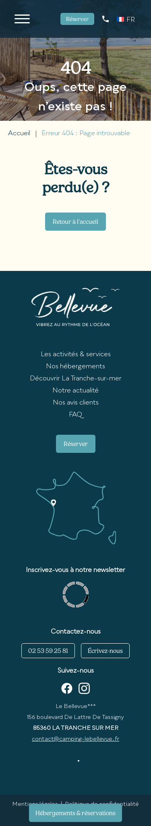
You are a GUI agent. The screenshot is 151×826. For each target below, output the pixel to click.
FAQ (75, 415)
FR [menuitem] (130, 20)
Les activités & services (76, 354)
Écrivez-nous (105, 651)
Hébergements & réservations (75, 813)
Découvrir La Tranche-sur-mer (76, 379)
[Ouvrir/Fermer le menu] (22, 19)
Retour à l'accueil (75, 221)
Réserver (77, 19)
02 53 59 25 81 (48, 651)
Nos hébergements (75, 366)
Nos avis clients (76, 403)
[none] (126, 19)
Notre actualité (75, 391)
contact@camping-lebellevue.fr (75, 739)
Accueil (19, 133)
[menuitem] (126, 19)
